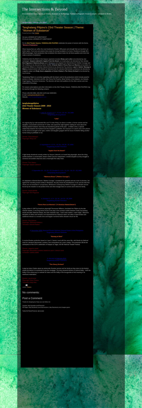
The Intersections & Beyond (44, 9)
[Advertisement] (56, 385)
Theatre (29, 287)
